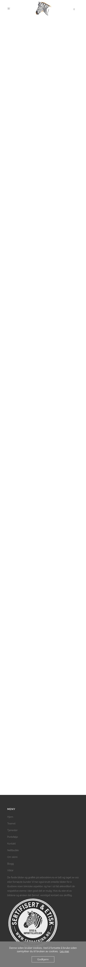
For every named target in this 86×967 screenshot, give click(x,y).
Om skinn (12, 857)
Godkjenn (43, 959)
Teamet (11, 823)
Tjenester (12, 830)
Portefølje (12, 837)
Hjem (10, 816)
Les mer (64, 951)
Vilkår (10, 870)
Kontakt (11, 843)
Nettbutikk (13, 850)
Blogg (10, 863)
